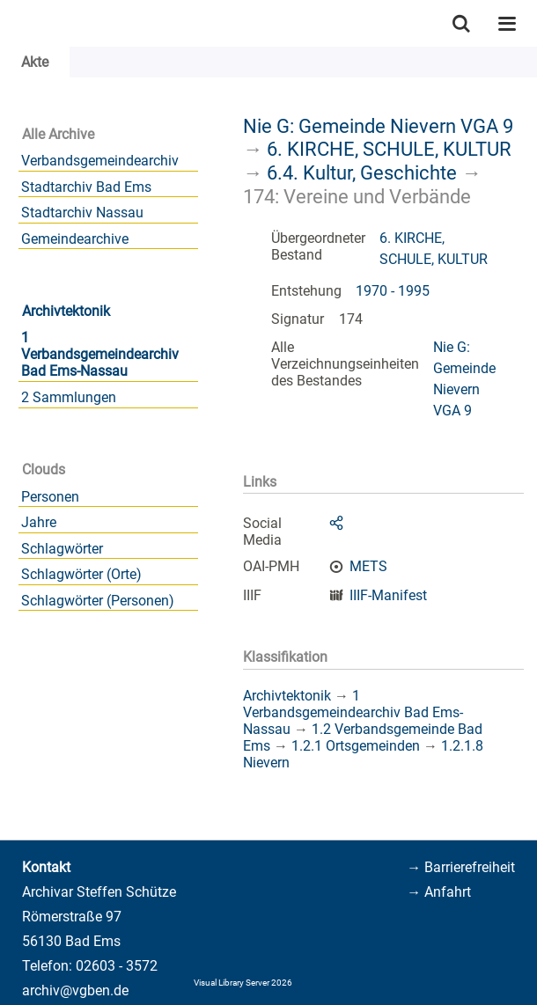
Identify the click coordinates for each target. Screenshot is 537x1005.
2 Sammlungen (68, 397)
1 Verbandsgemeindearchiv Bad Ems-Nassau (100, 354)
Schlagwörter (62, 548)
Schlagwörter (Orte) (81, 574)
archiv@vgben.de (75, 990)
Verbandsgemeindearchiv (100, 160)
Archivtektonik (66, 311)
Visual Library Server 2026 (243, 982)
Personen (50, 496)
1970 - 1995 (393, 290)
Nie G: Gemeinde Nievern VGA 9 (378, 125)
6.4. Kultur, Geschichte (362, 172)
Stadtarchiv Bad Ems (86, 187)
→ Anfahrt (439, 892)
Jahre (38, 522)
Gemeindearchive (75, 239)
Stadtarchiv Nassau (82, 212)
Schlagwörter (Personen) (97, 600)
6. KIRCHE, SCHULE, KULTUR (389, 148)
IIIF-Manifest (388, 595)
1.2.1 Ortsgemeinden (355, 745)
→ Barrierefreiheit (461, 867)
